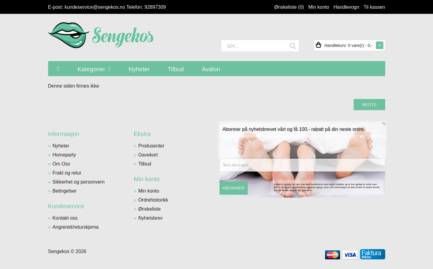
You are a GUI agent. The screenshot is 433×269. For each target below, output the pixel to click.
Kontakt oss (65, 218)
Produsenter (151, 145)
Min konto (318, 7)
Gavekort (148, 154)
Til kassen (374, 7)
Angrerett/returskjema (75, 227)
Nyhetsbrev (150, 218)
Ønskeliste (149, 209)
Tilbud (144, 163)
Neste (369, 104)
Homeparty (64, 154)
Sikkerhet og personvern (78, 181)
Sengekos (58, 251)
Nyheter (60, 145)
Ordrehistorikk (153, 200)
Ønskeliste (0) (289, 7)
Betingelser (64, 190)
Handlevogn (346, 7)
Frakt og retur (66, 172)
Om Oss (61, 163)
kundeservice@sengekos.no (95, 7)
